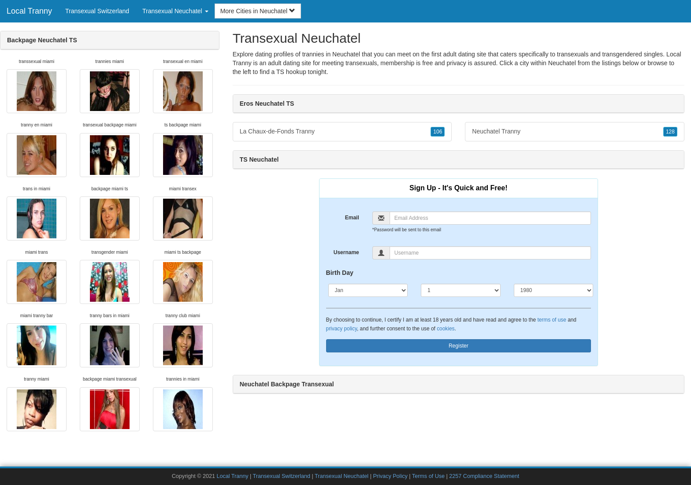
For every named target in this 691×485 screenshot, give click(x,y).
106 (437, 132)
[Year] (554, 290)
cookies (445, 329)
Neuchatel (562, 63)
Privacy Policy (390, 476)
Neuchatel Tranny (574, 132)
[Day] (461, 290)
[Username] (490, 252)
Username (346, 252)
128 (670, 132)
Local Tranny (29, 11)
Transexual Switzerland (97, 11)
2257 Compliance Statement (484, 476)
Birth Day (339, 272)
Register (458, 346)
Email (352, 218)
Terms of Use (428, 476)
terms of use (551, 320)
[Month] (368, 290)
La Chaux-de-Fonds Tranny (342, 132)
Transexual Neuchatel (341, 476)
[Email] (490, 218)
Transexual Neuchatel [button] (175, 11)
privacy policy (341, 329)
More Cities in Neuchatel (257, 11)
